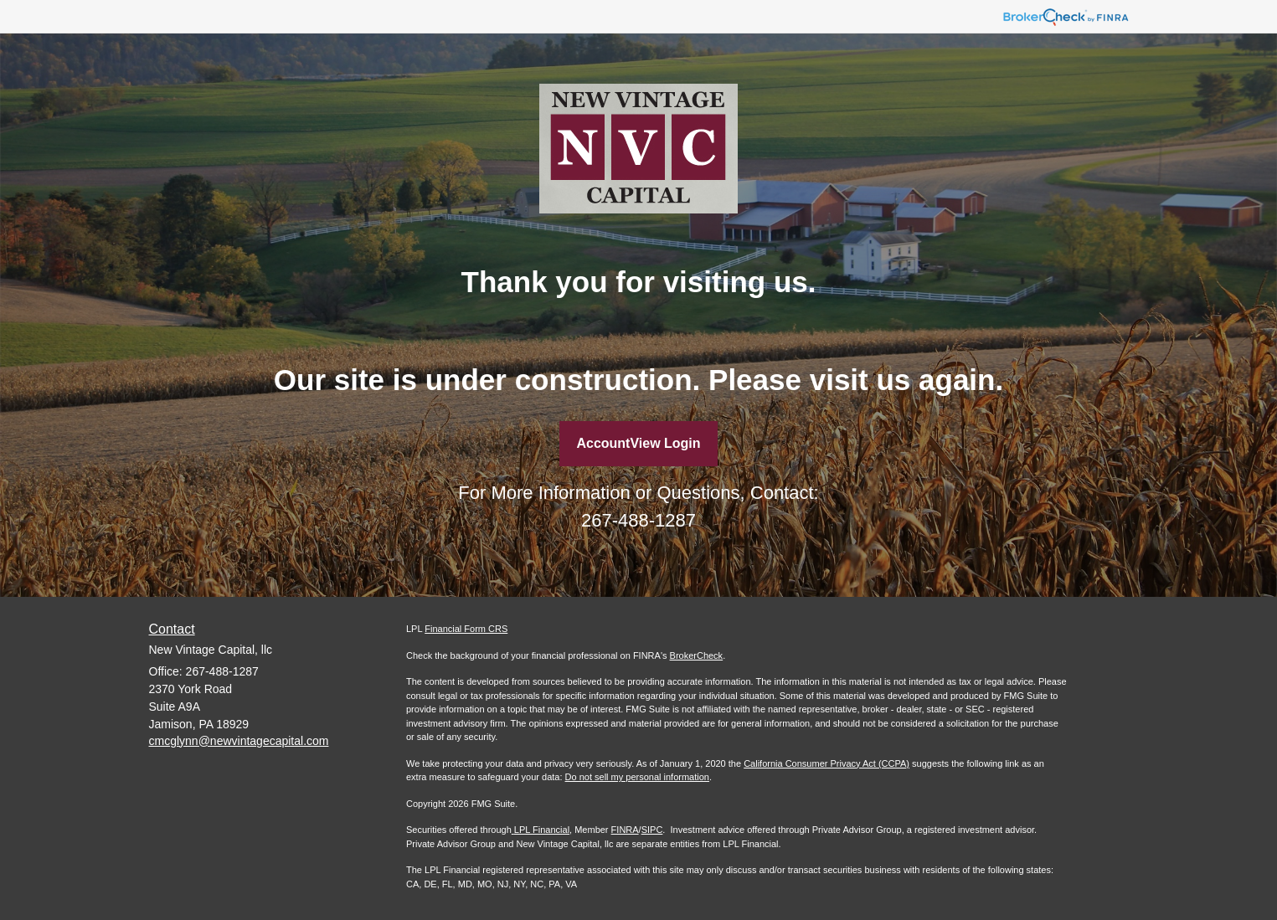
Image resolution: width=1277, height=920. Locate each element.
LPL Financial (540, 830)
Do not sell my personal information (637, 777)
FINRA (625, 830)
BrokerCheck (696, 655)
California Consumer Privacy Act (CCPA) (826, 763)
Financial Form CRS (466, 629)
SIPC (652, 830)
